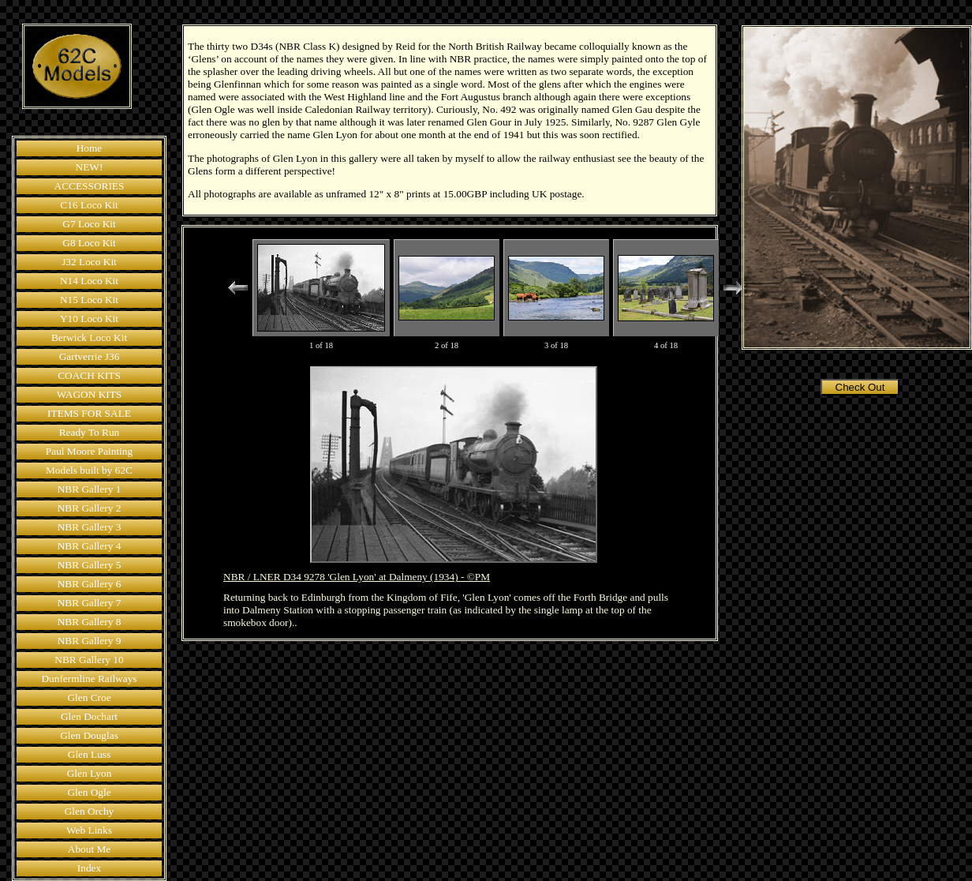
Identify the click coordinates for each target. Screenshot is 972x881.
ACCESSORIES (89, 186)
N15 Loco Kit (89, 300)
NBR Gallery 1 (90, 489)
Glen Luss (89, 754)
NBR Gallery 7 (90, 603)
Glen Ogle (88, 792)
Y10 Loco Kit (89, 318)
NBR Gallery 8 (90, 622)
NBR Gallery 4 (90, 546)
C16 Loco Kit (89, 205)
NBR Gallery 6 (90, 584)
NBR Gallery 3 (90, 527)
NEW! (89, 167)
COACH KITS (89, 375)
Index (89, 868)
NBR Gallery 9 (90, 641)
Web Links (89, 830)
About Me (89, 849)
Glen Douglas (89, 735)
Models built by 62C (89, 470)
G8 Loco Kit (88, 243)
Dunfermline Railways (88, 678)
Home (90, 148)
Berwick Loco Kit (89, 337)
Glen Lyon (89, 773)
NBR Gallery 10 (88, 659)
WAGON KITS (89, 394)
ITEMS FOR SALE (89, 413)
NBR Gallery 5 (90, 565)
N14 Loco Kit (89, 281)
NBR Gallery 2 (90, 508)
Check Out (860, 387)
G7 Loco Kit (88, 224)
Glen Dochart (89, 716)
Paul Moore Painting (89, 451)
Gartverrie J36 (89, 356)
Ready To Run (89, 432)
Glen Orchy (89, 811)
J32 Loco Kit (89, 262)
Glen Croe (88, 697)
